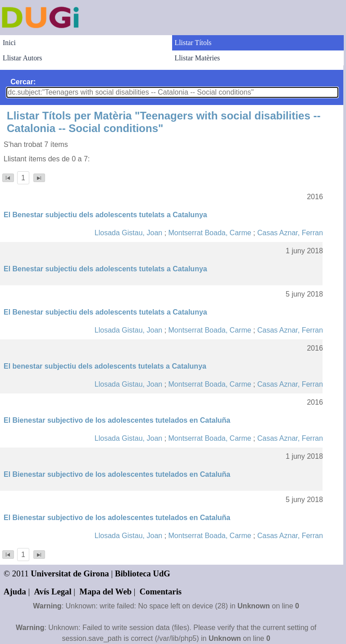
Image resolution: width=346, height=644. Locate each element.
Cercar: (23, 82)
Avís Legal (53, 591)
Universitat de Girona (70, 573)
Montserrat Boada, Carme (209, 233)
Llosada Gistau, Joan (128, 233)
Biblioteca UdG (142, 573)
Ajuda (15, 591)
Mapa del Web (105, 591)
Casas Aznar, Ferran (290, 233)
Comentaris (161, 591)
